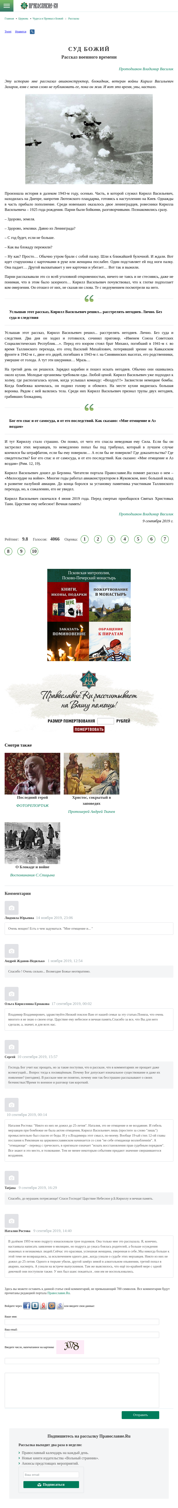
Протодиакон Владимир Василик (146, 69)
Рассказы (73, 18)
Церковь (23, 18)
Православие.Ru (59, 1293)
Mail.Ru (51, 1305)
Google (60, 1305)
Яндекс (43, 1305)
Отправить (140, 1415)
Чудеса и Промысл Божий (48, 18)
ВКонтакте (35, 1305)
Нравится (20, 31)
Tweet (8, 31)
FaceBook (26, 1305)
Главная (9, 18)
